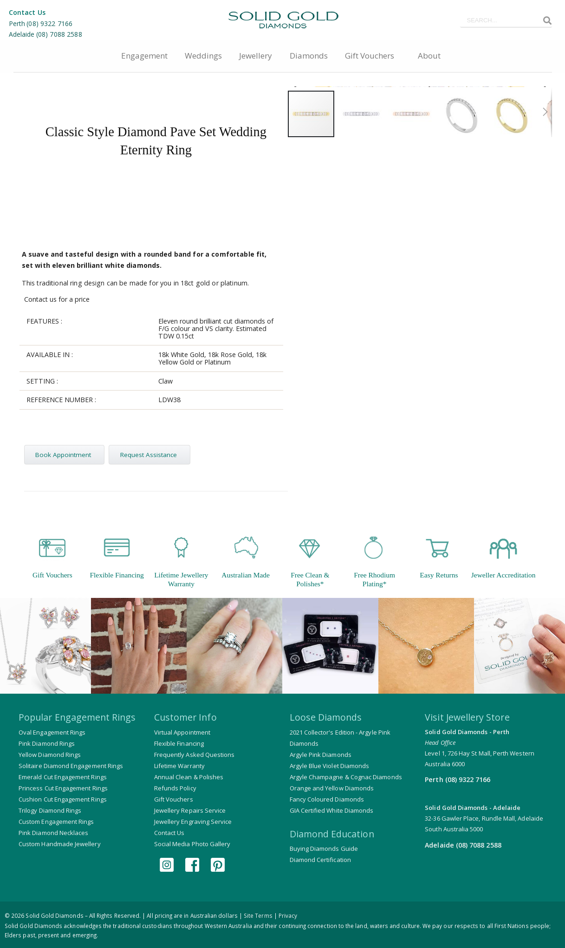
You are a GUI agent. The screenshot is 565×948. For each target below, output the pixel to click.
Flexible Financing (179, 745)
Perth (17, 23)
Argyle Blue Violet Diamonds (330, 767)
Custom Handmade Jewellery (60, 845)
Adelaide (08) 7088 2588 (463, 845)
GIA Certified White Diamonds (332, 812)
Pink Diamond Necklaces (53, 834)
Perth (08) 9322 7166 (457, 780)
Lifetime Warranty (179, 767)
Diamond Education (332, 835)
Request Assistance (151, 456)
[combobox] (506, 20)
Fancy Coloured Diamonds (327, 800)
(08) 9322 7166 (49, 23)
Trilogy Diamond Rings (50, 812)
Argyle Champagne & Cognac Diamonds (346, 778)
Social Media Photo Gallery (192, 845)
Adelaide (22, 34)
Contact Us (27, 12)
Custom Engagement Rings (56, 823)
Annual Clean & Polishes (189, 778)
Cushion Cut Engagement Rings (63, 800)
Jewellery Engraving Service (193, 823)
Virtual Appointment (182, 733)
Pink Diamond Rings (47, 745)
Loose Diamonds (326, 718)
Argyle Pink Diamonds (320, 756)
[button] (543, 344)
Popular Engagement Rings (77, 718)
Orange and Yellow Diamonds (332, 789)
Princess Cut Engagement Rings (63, 789)
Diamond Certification (320, 861)
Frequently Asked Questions (194, 756)
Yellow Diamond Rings (50, 756)
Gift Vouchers (173, 800)
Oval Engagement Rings (52, 733)
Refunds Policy (175, 789)
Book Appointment (65, 456)
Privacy (288, 915)
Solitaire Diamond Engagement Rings (71, 767)
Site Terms (258, 915)
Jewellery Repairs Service (190, 812)
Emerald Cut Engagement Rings (63, 778)
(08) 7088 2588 (59, 34)
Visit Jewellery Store (467, 718)
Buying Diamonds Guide (324, 850)
